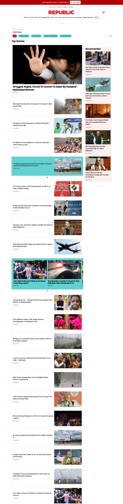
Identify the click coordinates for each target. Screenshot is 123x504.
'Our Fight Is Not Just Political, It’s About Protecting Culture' (32, 494)
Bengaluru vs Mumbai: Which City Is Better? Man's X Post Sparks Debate (32, 340)
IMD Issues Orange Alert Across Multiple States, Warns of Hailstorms (30, 378)
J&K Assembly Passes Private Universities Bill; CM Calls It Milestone (95, 148)
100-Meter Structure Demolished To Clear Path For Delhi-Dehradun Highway (31, 475)
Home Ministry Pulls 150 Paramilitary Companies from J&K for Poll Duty (97, 175)
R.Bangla (65, 7)
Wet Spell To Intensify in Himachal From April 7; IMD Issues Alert (32, 105)
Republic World (52, 7)
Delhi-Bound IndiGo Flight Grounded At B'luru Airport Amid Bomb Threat (33, 245)
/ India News (19, 29)
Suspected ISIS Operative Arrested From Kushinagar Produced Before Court (32, 207)
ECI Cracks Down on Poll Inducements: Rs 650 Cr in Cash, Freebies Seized (32, 187)
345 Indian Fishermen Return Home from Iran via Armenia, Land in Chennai (98, 96)
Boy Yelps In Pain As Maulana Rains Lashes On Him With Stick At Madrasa (98, 69)
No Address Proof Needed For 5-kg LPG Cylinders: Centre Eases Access (31, 143)
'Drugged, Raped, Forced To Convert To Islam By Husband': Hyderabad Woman (45, 88)
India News (16, 92)
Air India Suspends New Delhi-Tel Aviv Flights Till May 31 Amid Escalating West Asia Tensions (33, 165)
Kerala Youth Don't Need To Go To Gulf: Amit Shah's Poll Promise (32, 455)
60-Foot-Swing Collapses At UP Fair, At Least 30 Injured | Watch (33, 417)
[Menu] (103, 12)
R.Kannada (70, 7)
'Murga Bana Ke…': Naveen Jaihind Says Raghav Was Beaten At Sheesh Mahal (32, 301)
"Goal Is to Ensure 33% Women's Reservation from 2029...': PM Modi (31, 359)
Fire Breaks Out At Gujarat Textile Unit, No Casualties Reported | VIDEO (97, 122)
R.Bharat (59, 7)
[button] (52, 178)
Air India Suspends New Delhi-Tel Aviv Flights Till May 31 (32, 436)
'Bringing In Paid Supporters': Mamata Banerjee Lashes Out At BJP (31, 124)
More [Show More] (97, 17)
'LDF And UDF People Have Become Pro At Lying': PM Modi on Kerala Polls (32, 398)
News (14, 29)
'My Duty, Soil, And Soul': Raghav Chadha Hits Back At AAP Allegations (33, 226)
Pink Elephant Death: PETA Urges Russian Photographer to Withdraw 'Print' (28, 320)
